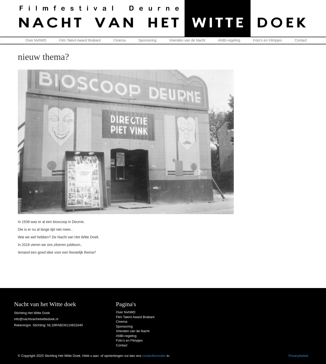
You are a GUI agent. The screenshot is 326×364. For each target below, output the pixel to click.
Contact (301, 40)
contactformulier (154, 356)
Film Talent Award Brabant (80, 40)
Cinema (119, 40)
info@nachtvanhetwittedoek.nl (36, 319)
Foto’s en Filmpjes (267, 40)
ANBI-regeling (229, 40)
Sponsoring (148, 40)
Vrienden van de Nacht (187, 40)
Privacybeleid (298, 356)
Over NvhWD (35, 40)
